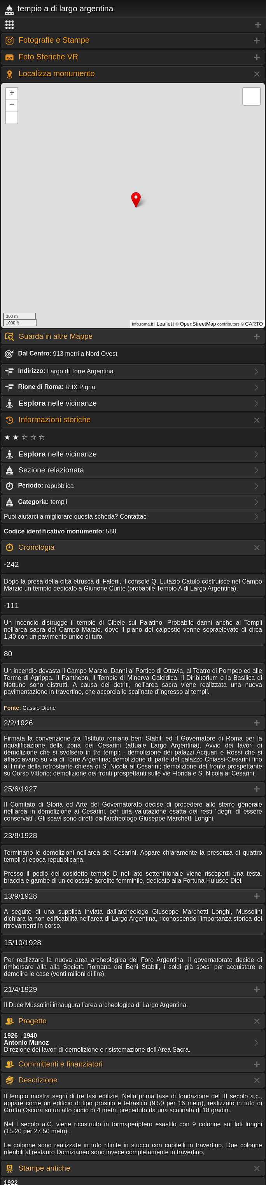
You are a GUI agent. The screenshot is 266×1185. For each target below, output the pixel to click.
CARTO (254, 324)
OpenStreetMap (198, 324)
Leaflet (164, 324)
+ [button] (11, 93)
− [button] (11, 106)
